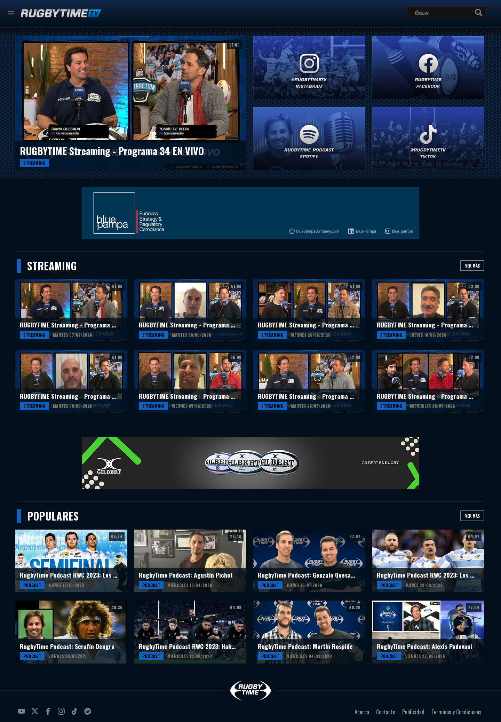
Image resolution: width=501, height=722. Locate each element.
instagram (62, 714)
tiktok (75, 714)
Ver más (472, 266)
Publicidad (413, 712)
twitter (35, 714)
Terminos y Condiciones (456, 712)
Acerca (362, 712)
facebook (49, 714)
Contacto (385, 712)
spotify (88, 714)
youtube (22, 714)
